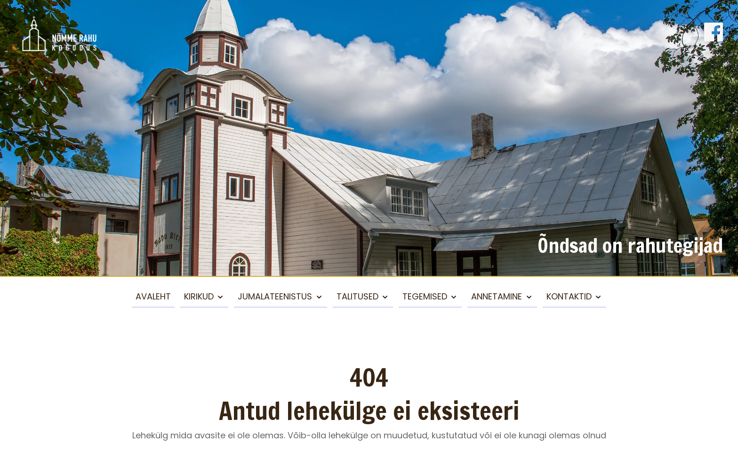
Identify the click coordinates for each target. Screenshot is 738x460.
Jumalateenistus (275, 296)
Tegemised (424, 296)
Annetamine (496, 296)
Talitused (357, 296)
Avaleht (153, 296)
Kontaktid (569, 296)
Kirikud (199, 296)
